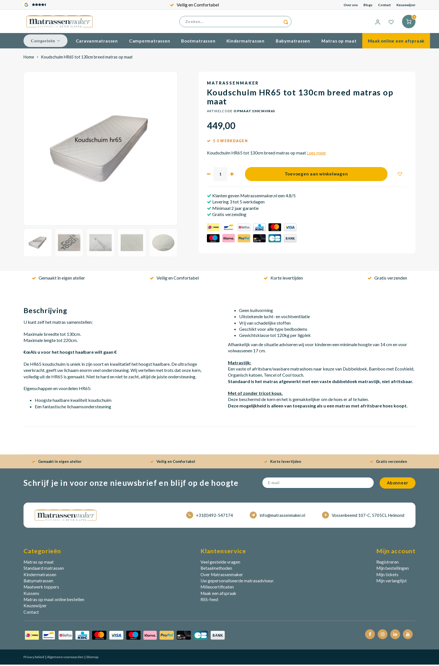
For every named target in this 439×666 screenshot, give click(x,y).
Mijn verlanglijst (391, 582)
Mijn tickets (387, 575)
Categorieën (45, 42)
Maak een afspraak (218, 594)
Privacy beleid (34, 658)
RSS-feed (209, 600)
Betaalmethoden (216, 569)
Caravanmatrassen (97, 42)
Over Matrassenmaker (221, 575)
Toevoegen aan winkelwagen (316, 175)
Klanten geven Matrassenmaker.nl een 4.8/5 (253, 197)
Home (29, 58)
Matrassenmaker (233, 84)
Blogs (367, 5)
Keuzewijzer (405, 5)
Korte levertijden (283, 279)
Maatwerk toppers (41, 588)
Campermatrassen (149, 42)
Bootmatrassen (198, 42)
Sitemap (92, 658)
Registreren (387, 563)
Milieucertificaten (217, 588)
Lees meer (316, 154)
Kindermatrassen (245, 42)
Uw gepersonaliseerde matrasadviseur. (237, 582)
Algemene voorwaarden (64, 658)
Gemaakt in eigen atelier (58, 279)
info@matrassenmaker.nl (277, 516)
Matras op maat (339, 42)
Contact (384, 5)
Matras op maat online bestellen (54, 600)
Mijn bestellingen (392, 569)
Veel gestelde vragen (220, 563)
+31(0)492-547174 (209, 516)
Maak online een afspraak (396, 42)
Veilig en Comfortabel (194, 4)
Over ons (351, 5)
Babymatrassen (293, 42)
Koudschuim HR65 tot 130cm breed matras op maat (87, 58)
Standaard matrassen (44, 569)
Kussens (31, 594)
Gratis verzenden (387, 279)
